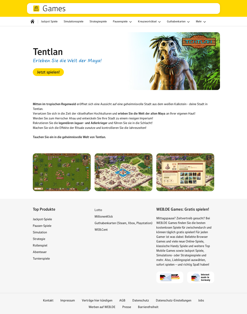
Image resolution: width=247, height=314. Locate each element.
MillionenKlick (104, 216)
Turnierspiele (41, 258)
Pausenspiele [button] (123, 22)
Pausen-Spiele (42, 226)
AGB (122, 300)
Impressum (67, 300)
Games (54, 8)
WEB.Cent (101, 229)
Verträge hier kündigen (97, 300)
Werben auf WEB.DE (102, 307)
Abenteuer (40, 252)
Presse (126, 307)
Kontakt (48, 300)
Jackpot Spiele (49, 21)
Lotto (98, 210)
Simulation (40, 232)
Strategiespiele (98, 21)
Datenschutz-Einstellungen (173, 300)
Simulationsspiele (73, 21)
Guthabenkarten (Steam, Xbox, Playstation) (123, 223)
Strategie (39, 239)
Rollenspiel (40, 245)
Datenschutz (140, 300)
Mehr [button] (201, 22)
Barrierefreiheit (148, 307)
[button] (48, 72)
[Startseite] (32, 21)
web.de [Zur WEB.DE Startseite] (36, 8)
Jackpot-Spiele (42, 219)
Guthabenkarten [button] (179, 22)
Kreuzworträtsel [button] (150, 22)
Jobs (201, 300)
